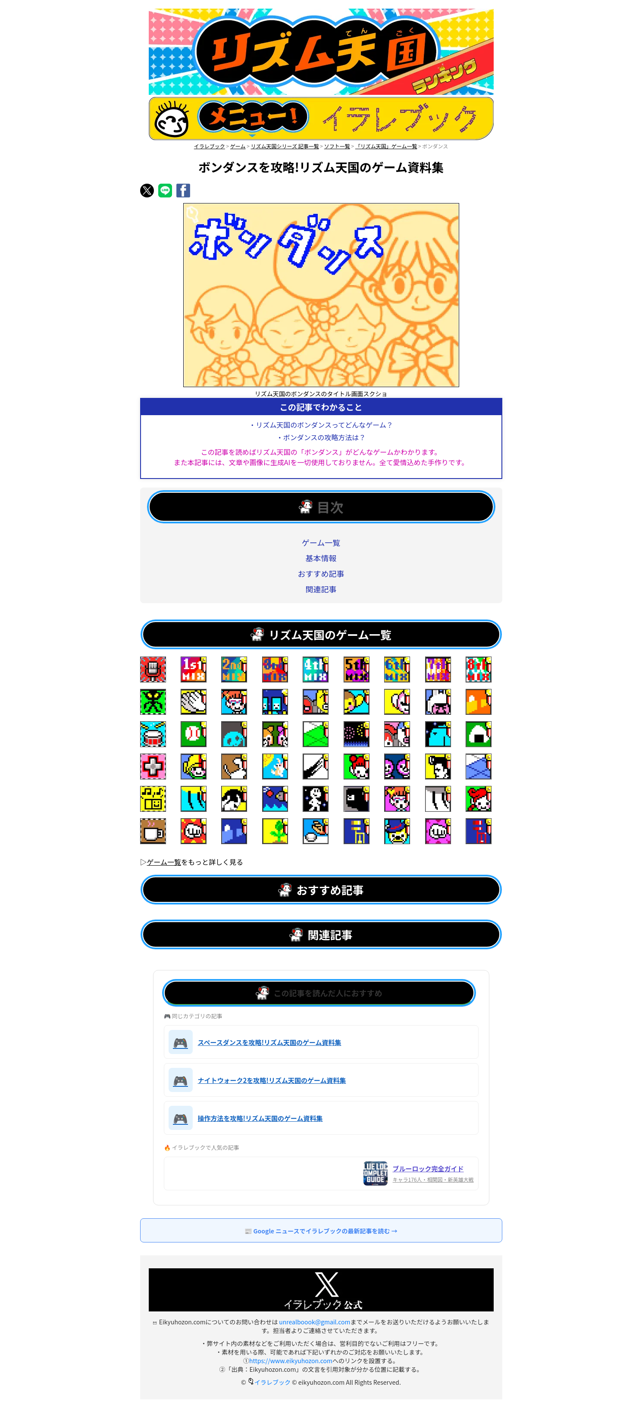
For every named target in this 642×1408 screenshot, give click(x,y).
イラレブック (209, 146)
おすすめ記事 (321, 573)
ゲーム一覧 (321, 542)
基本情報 (321, 557)
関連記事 (321, 588)
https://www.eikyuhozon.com (290, 1360)
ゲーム (238, 146)
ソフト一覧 (337, 146)
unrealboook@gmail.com (314, 1321)
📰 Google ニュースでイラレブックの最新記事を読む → (320, 1231)
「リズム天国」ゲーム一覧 (386, 146)
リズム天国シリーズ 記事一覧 (285, 146)
